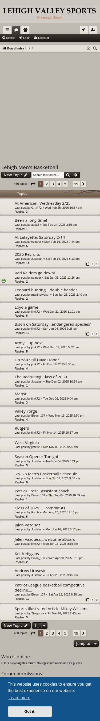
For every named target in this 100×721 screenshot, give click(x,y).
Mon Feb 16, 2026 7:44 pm (61, 241)
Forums (17, 31)
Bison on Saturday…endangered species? (53, 324)
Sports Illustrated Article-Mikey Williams (51, 608)
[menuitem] (95, 48)
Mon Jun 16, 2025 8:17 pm (63, 529)
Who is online (15, 656)
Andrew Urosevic (30, 570)
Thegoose (37, 613)
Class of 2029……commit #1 (40, 507)
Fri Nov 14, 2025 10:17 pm (60, 432)
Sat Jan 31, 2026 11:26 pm (61, 277)
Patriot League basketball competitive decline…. (50, 587)
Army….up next (29, 342)
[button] (33, 184)
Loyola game (26, 307)
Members (26, 31)
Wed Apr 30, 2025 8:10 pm (66, 558)
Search (10, 37)
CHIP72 (36, 207)
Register (43, 37)
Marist (20, 393)
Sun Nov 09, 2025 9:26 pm (60, 446)
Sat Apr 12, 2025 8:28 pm (65, 594)
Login (26, 37)
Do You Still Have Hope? (37, 359)
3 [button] (53, 183)
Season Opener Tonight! (37, 456)
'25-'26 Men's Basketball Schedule (46, 473)
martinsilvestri (40, 294)
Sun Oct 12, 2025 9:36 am (63, 478)
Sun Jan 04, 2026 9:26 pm (60, 328)
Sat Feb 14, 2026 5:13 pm (62, 258)
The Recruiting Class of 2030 (41, 376)
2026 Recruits (27, 254)
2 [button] (47, 183)
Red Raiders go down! (35, 272)
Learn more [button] (19, 697)
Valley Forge (26, 411)
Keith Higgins (27, 553)
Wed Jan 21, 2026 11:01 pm (61, 311)
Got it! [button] (29, 711)
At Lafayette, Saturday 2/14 (40, 237)
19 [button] (76, 183)
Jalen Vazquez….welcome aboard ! (46, 539)
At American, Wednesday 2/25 (42, 203)
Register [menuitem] (94, 31)
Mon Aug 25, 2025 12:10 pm (61, 512)
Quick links (8, 31)
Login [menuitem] (85, 31)
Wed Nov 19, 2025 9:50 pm (66, 415)
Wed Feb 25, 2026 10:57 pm (63, 207)
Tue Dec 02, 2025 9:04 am (60, 398)
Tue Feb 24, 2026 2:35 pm (59, 224)
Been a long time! (31, 220)
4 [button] (59, 183)
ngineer (36, 241)
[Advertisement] (50, 104)
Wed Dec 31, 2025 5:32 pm (61, 347)
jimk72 (35, 311)
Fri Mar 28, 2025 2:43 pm (64, 613)
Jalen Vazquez (27, 524)
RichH (35, 512)
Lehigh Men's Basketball (29, 167)
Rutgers (22, 428)
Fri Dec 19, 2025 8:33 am (59, 364)
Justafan (36, 258)
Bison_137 (38, 415)
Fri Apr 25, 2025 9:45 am (62, 575)
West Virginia (27, 442)
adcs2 (35, 224)
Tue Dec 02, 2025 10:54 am (64, 381)
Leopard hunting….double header (46, 289)
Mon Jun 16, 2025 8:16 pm (60, 543)
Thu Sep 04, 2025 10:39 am (67, 495)
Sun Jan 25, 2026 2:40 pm (70, 294)
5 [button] (65, 183)
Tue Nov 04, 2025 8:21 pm (63, 461)
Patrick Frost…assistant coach (42, 490)
